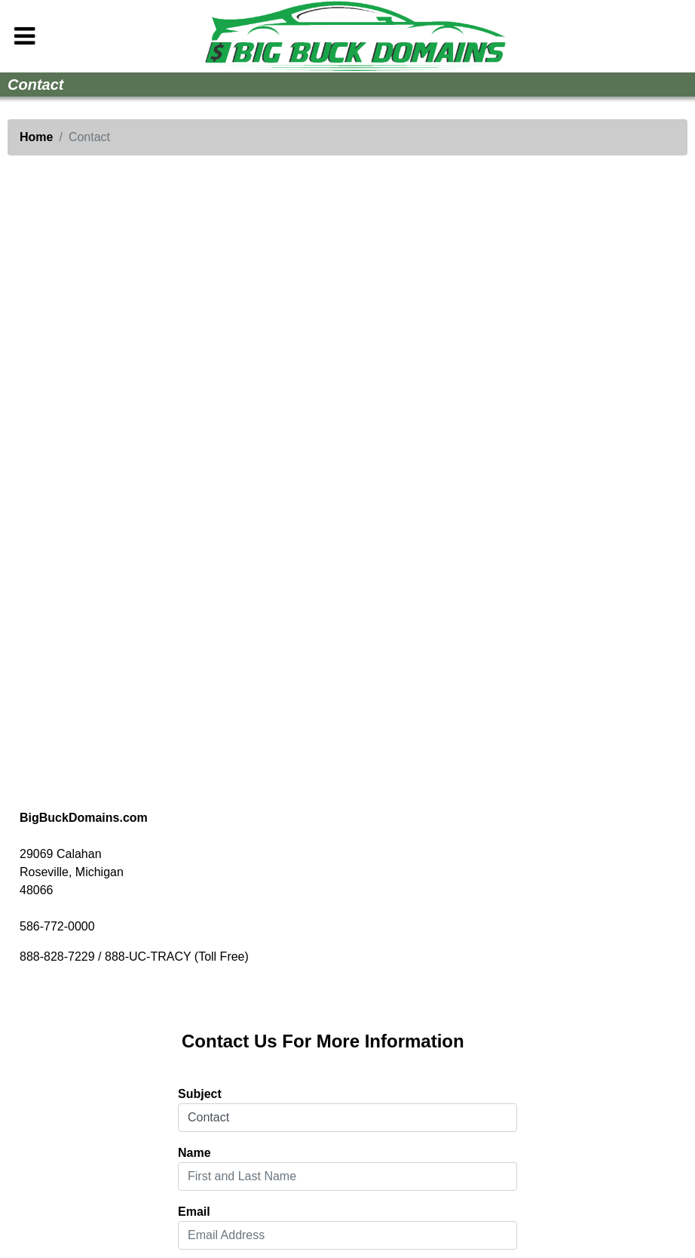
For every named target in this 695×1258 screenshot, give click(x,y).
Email (194, 1211)
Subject (200, 1093)
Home (36, 137)
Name (194, 1152)
